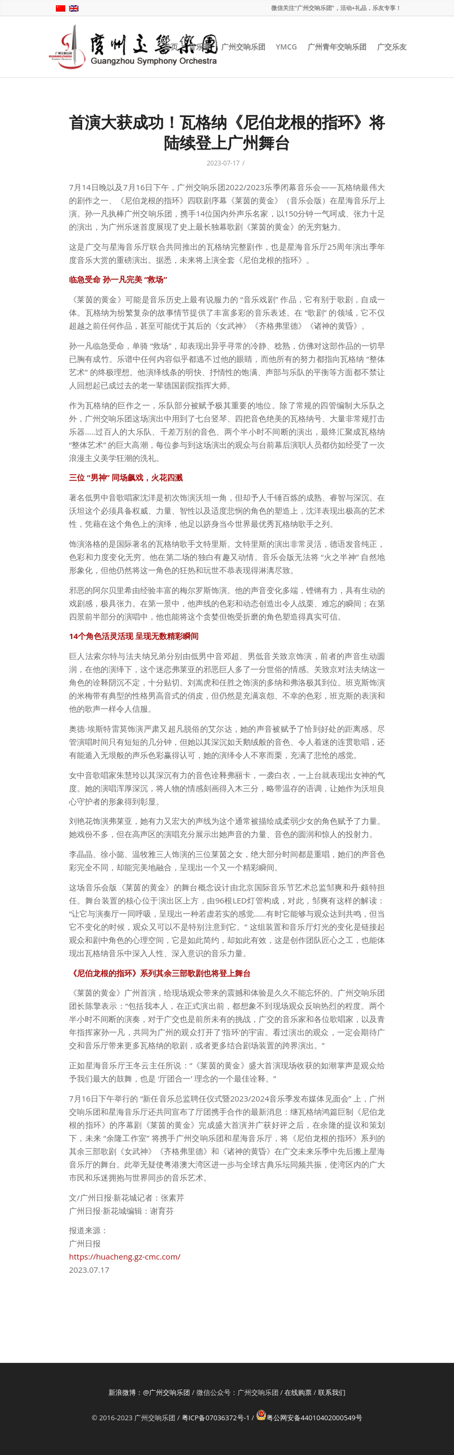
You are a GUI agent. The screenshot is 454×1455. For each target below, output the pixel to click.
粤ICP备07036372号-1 (216, 1417)
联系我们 (332, 1392)
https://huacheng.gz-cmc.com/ (125, 1256)
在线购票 (298, 1392)
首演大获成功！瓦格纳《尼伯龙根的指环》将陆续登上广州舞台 (227, 132)
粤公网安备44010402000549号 (309, 1417)
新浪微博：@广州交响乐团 (149, 1392)
